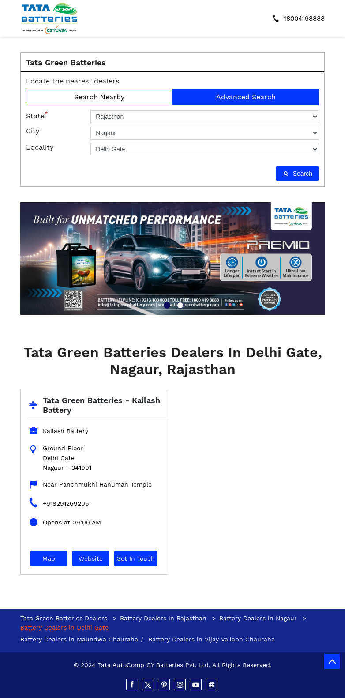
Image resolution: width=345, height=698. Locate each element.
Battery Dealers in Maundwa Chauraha (79, 639)
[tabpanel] (172, 258)
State (37, 115)
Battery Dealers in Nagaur (258, 618)
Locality (39, 147)
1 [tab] (166, 304)
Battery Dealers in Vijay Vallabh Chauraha (211, 639)
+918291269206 (66, 503)
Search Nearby (99, 97)
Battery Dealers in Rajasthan (163, 618)
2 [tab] (179, 304)
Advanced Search (246, 97)
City (32, 131)
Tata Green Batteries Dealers (64, 618)
